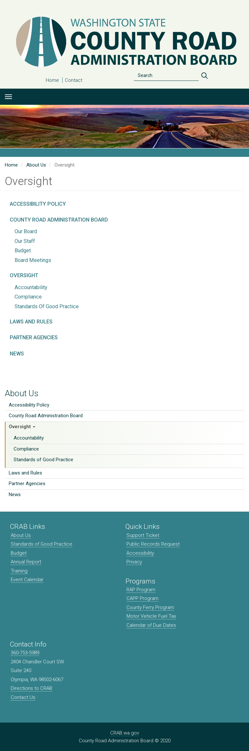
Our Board (26, 231)
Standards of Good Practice (43, 460)
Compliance (26, 449)
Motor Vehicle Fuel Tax (151, 616)
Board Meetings (33, 260)
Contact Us (23, 697)
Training (19, 571)
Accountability (29, 438)
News (15, 494)
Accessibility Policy (29, 405)
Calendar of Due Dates (151, 625)
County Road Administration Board (46, 416)
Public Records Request (153, 544)
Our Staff (25, 241)
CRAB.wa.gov (124, 733)
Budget (23, 250)
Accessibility (140, 553)
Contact (73, 80)
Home (52, 80)
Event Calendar (27, 579)
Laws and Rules (25, 473)
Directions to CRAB (31, 688)
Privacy (134, 562)
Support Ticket (142, 535)
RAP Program (140, 590)
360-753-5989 (25, 653)
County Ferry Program (150, 607)
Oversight (22, 427)
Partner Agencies (27, 483)
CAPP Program (142, 598)
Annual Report (26, 562)
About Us (22, 393)
